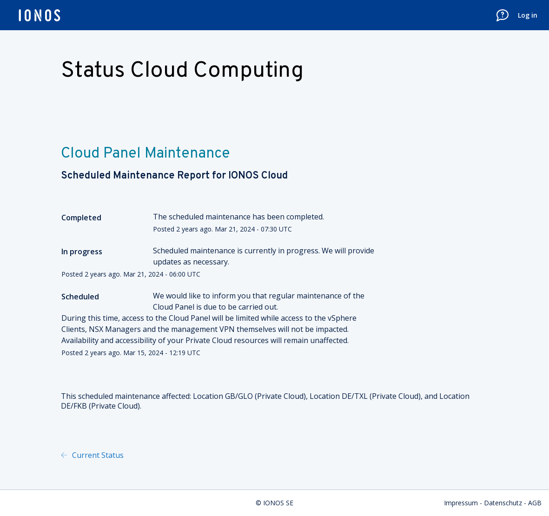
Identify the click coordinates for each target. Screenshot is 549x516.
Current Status (97, 455)
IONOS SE (278, 502)
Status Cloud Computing (182, 71)
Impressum (461, 502)
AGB (535, 502)
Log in (527, 15)
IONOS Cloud (258, 176)
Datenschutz (503, 502)
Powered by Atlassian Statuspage (221, 455)
